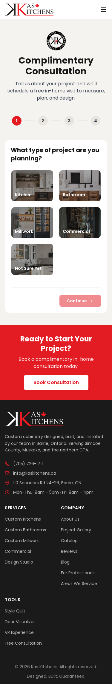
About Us (70, 519)
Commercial (18, 551)
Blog (65, 562)
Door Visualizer (20, 622)
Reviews (69, 551)
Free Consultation (23, 643)
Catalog (69, 541)
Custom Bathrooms (25, 530)
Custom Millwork (22, 541)
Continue (80, 301)
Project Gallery (76, 530)
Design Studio (19, 562)
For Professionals (78, 573)
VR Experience (19, 632)
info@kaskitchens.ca (30, 473)
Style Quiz (15, 611)
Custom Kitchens (23, 519)
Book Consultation (56, 382)
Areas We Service (79, 583)
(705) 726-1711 (24, 464)
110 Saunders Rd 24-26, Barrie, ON (43, 483)
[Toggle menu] (104, 10)
